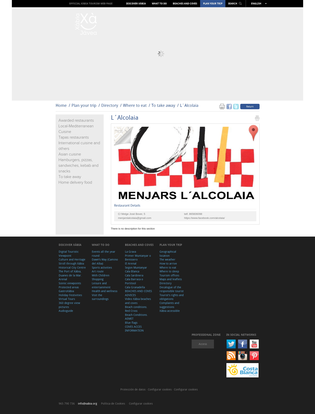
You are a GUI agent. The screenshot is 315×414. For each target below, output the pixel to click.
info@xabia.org (87, 403)
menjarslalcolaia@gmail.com (134, 217)
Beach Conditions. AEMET (136, 317)
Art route (98, 271)
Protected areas (69, 287)
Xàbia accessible (170, 311)
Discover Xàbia (136, 3)
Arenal (63, 279)
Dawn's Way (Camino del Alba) (105, 261)
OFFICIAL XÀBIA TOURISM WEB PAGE (90, 3)
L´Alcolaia (189, 105)
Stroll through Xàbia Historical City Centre (72, 265)
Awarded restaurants (76, 120)
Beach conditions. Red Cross (136, 309)
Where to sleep (169, 271)
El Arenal (130, 263)
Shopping (97, 279)
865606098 (195, 213)
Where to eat (135, 105)
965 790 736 (67, 403)
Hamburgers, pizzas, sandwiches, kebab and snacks (78, 166)
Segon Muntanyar (136, 267)
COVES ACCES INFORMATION (134, 329)
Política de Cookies (113, 403)
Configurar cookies (160, 389)
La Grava (130, 251)
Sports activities (102, 267)
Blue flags (131, 322)
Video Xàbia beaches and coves (138, 301)
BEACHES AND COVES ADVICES (138, 293)
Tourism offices (169, 275)
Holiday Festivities (70, 295)
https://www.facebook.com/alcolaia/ (204, 217)
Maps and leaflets (171, 279)
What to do (159, 3)
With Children (100, 275)
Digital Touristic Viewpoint (69, 253)
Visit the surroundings (100, 297)
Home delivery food (75, 182)
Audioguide (66, 311)
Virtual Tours (67, 299)
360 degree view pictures (69, 305)
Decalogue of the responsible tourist (172, 289)
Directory (109, 105)
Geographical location (168, 253)
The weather (167, 259)
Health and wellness (104, 291)
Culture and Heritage (72, 259)
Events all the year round (103, 253)
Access (203, 344)
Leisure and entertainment (101, 285)
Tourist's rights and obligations (172, 297)
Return (250, 106)
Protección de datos (133, 389)
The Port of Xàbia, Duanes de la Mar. (70, 273)
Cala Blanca (132, 271)
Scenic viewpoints (70, 283)
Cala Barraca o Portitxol (134, 281)
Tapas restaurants (73, 137)
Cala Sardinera (134, 275)
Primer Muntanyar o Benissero (138, 258)
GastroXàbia (66, 291)
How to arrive (168, 263)
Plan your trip (212, 3)
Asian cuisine (69, 154)
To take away (163, 105)
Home (61, 105)
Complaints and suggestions (169, 305)
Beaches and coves (185, 3)
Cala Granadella (135, 287)
